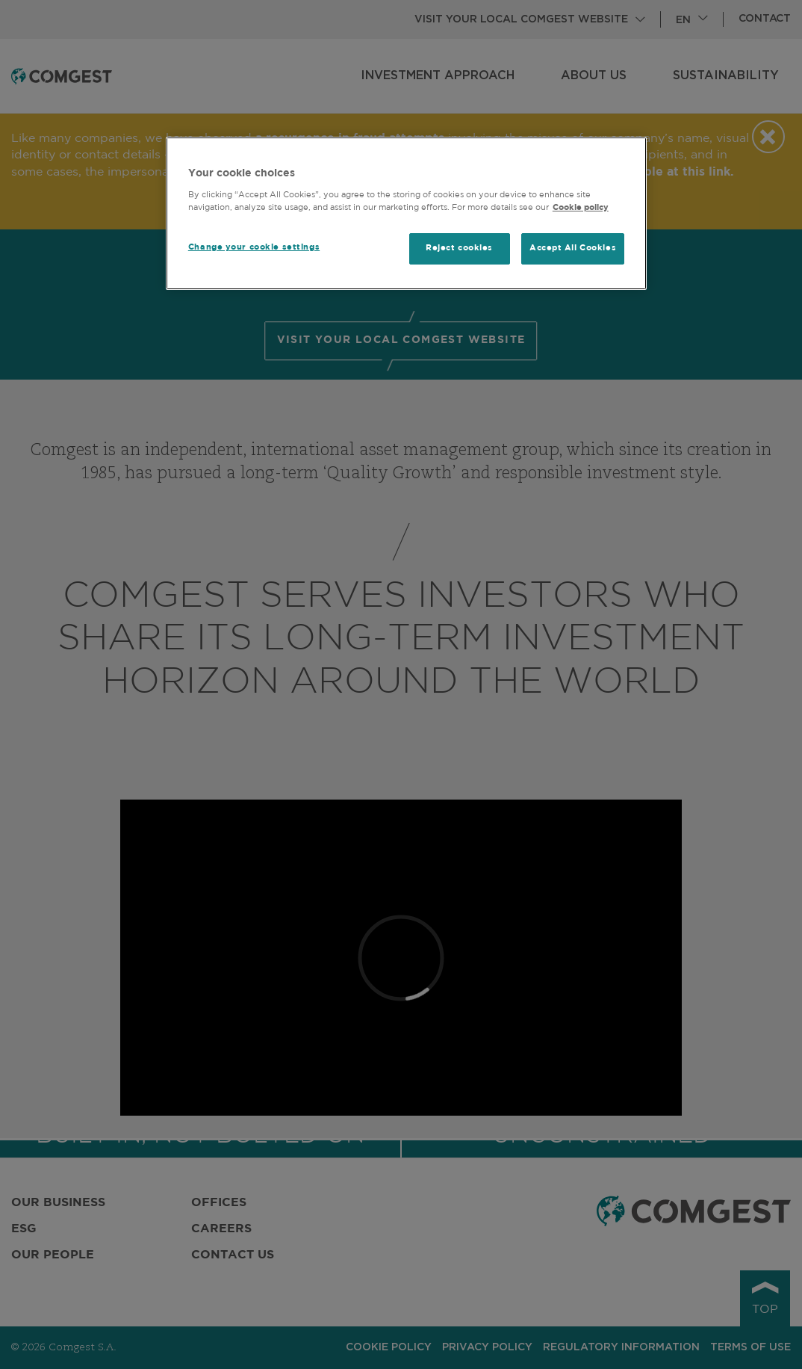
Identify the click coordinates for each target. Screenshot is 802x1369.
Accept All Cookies (572, 248)
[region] (406, 213)
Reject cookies (459, 248)
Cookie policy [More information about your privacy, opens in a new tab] (581, 207)
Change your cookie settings (254, 247)
